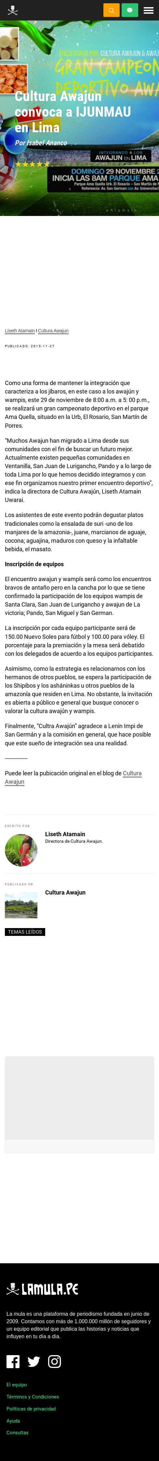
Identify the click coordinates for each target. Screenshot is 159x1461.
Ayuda (13, 1421)
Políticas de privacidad (31, 1409)
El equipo (17, 1385)
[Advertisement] (79, 993)
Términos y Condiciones (33, 1397)
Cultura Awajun (53, 330)
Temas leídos (25, 932)
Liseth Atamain (20, 330)
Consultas (18, 1433)
